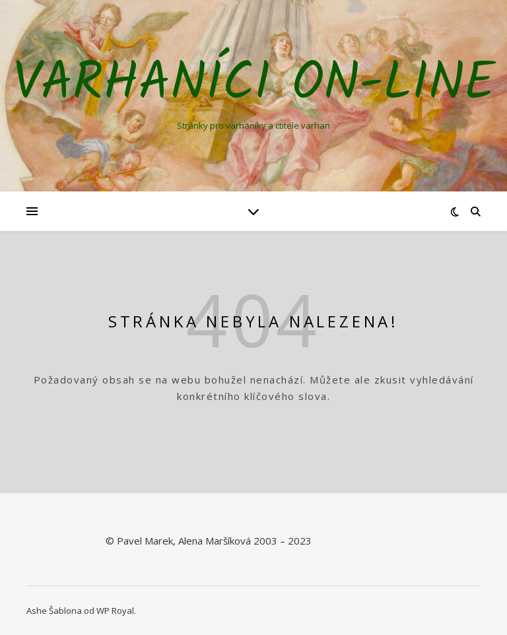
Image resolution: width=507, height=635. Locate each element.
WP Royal (115, 611)
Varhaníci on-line (254, 84)
